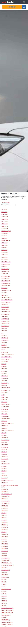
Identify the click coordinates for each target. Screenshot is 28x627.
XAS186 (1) (4, 520)
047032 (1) (4, 596)
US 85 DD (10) (4, 316)
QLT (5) (3, 349)
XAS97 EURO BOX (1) (6, 494)
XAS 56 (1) (4, 553)
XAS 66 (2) (4, 454)
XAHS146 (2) (4, 425)
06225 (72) (4, 238)
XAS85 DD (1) (4, 489)
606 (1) (3, 586)
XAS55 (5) (3, 345)
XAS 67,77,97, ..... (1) (6, 563)
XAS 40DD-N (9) (5, 321)
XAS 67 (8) (4, 330)
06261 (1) (3, 593)
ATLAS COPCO (5, 202)
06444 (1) (3, 582)
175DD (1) (3, 584)
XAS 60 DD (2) (4, 437)
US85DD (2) (4, 421)
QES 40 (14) (4, 295)
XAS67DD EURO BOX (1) (7, 480)
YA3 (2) (3, 473)
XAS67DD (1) (4, 478)
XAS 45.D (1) (4, 546)
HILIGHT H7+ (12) (5, 302)
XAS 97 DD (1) (4, 536)
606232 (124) (4, 228)
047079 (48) (4, 245)
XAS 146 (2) (4, 414)
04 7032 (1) (4, 603)
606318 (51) (4, 243)
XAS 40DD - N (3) (5, 387)
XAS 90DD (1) (4, 534)
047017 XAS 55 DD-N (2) (7, 430)
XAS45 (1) (3, 517)
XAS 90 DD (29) (5, 269)
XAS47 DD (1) (4, 527)
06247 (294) (4, 214)
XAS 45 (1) (4, 541)
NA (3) (3, 395)
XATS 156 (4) (4, 376)
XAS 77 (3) (4, 380)
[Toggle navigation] (24, 2)
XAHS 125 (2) (4, 409)
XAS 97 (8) (4, 328)
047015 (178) (4, 226)
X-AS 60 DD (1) (5, 577)
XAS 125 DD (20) (5, 285)
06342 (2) (3, 433)
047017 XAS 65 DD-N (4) (7, 354)
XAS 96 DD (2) (4, 459)
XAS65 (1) (3, 513)
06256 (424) (4, 212)
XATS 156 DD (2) (5, 463)
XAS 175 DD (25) (5, 276)
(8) (2, 333)
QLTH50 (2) (4, 399)
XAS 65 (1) (4, 572)
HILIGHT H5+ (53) (5, 240)
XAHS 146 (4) (4, 352)
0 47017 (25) (4, 273)
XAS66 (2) (3, 468)
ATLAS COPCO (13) (6, 297)
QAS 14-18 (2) (4, 397)
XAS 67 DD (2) (4, 444)
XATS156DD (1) (5, 503)
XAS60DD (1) (4, 510)
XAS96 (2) (3, 466)
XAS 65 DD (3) (4, 378)
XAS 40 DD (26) (5, 271)
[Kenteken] (12, 7)
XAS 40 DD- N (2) (5, 418)
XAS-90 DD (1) (4, 491)
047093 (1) (4, 598)
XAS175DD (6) (4, 340)
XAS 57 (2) (4, 442)
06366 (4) (3, 364)
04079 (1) (3, 605)
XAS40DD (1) (4, 525)
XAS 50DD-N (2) (5, 440)
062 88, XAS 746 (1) (6, 589)
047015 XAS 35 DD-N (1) (7, 608)
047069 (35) (4, 257)
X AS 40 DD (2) (5, 406)
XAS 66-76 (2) (4, 456)
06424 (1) (3, 579)
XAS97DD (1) (4, 498)
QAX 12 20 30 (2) (5, 404)
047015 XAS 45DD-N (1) (7, 612)
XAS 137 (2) (4, 411)
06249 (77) (4, 235)
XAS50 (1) (3, 532)
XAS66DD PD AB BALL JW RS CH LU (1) (9, 486)
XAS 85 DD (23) (5, 278)
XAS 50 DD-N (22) (5, 281)
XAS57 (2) (3, 461)
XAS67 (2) (3, 471)
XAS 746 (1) (4, 567)
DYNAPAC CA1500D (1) (7, 622)
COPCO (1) (4, 617)
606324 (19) (4, 288)
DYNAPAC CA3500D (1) (7, 624)
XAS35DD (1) (4, 522)
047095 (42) (4, 250)
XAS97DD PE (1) (5, 501)
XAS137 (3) (4, 385)
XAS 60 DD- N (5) (5, 347)
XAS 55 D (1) (4, 548)
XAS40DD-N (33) (5, 264)
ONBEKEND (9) (5, 319)
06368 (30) (4, 266)
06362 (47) (4, 247)
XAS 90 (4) (4, 371)
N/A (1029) (4, 209)
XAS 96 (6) (4, 342)
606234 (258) (4, 216)
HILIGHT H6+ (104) (6, 231)
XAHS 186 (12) (5, 307)
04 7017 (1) (4, 601)
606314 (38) (4, 252)
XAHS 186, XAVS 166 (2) (7, 423)
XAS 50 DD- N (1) (5, 560)
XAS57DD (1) (4, 508)
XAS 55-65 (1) (4, 551)
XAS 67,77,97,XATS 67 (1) (7, 565)
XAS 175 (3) (4, 392)
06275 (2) (3, 435)
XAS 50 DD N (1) (5, 558)
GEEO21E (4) (4, 361)
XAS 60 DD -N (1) (5, 570)
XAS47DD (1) (4, 529)
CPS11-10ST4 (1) (5, 620)
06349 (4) (3, 366)
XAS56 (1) (3, 515)
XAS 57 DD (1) (4, 574)
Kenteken (8, 2)
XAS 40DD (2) (4, 447)
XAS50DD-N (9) (5, 323)
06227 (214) (4, 221)
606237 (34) (4, 259)
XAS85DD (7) (4, 338)
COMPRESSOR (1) (5, 615)
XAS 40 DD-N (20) (5, 283)
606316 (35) (4, 254)
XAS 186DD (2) (5, 416)
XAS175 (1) (4, 539)
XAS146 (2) (4, 449)
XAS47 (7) (3, 335)
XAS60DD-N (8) (5, 326)
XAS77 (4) (3, 373)
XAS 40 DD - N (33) (6, 262)
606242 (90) (4, 233)
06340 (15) (4, 292)
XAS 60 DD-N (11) (5, 311)
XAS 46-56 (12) (5, 309)
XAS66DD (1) (4, 483)
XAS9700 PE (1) (5, 496)
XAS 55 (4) (4, 368)
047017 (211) (4, 224)
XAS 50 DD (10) (5, 314)
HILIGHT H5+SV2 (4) (6, 357)
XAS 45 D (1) (4, 544)
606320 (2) (4, 428)
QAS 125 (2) (4, 402)
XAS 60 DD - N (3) (5, 390)
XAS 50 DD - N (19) (6, 290)
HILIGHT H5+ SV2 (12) (6, 300)
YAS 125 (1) (4, 475)
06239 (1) (3, 591)
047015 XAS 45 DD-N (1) (7, 610)
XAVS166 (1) (4, 506)
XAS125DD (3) (4, 383)
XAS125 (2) (4, 452)
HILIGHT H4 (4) (5, 359)
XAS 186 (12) (4, 304)
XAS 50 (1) (4, 555)
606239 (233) (4, 219)
